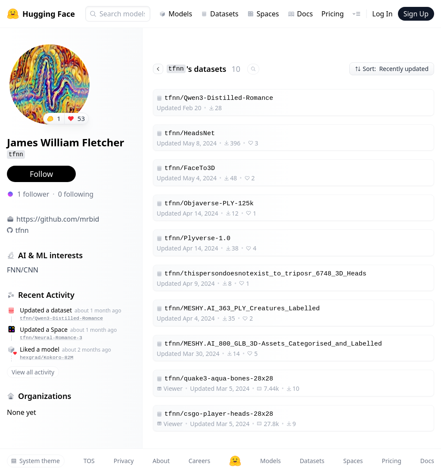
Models (175, 14)
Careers (199, 461)
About (161, 461)
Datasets (220, 14)
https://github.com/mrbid (57, 219)
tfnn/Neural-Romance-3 (51, 337)
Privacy (124, 461)
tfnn (22, 230)
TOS (89, 461)
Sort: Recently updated (392, 69)
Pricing (332, 14)
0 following (76, 194)
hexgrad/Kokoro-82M (46, 357)
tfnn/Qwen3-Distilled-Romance (61, 318)
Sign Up (416, 14)
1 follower (33, 194)
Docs (300, 14)
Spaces (263, 14)
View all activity (33, 372)
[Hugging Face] (235, 461)
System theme (35, 461)
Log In (382, 14)
